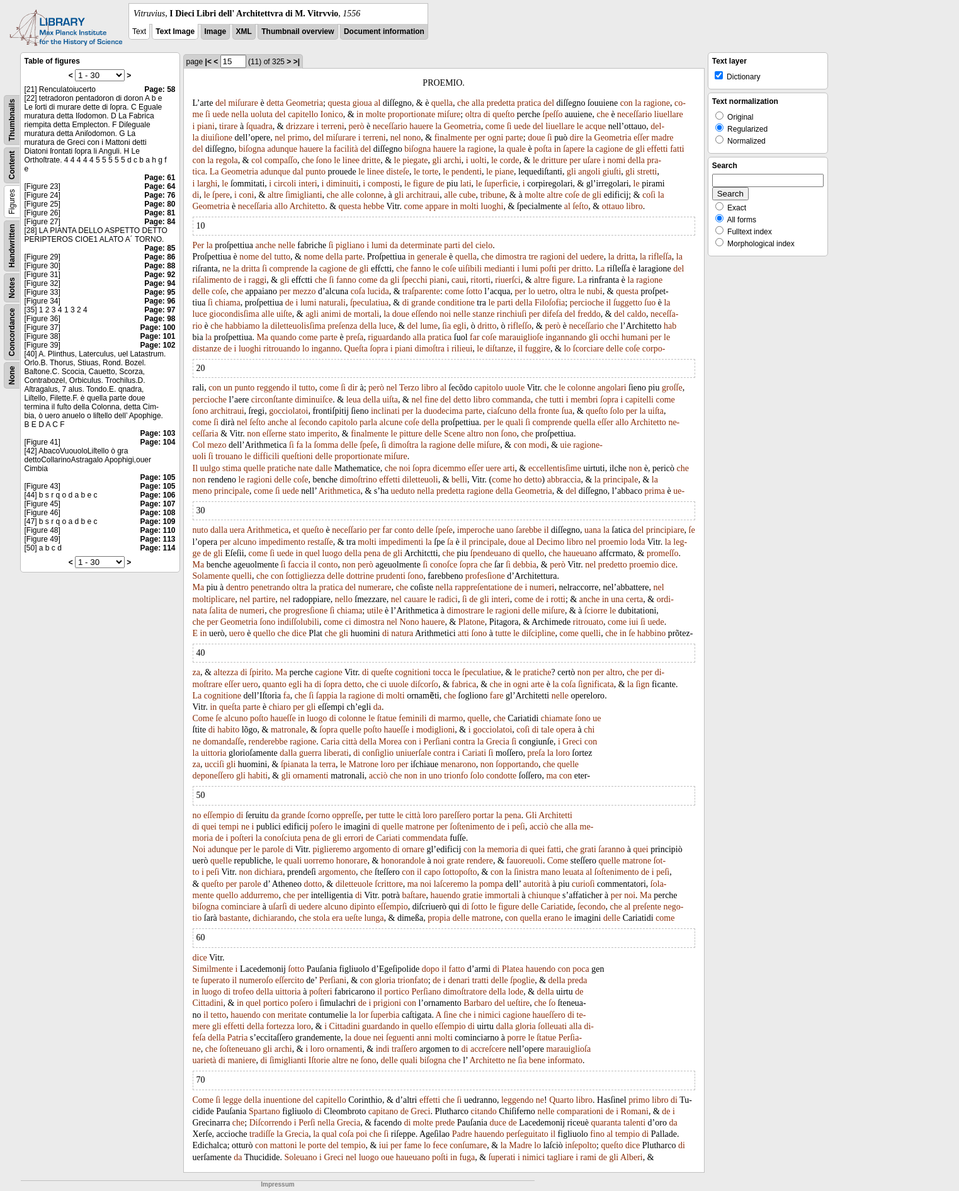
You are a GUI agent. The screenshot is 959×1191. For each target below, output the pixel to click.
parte (514, 137)
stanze (483, 314)
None (12, 375)
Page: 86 (159, 257)
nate (305, 468)
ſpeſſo (553, 114)
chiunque (544, 895)
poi (361, 1134)
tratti (480, 980)
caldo (636, 314)
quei (209, 826)
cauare (415, 599)
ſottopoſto (460, 872)
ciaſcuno (501, 411)
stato (296, 433)
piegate (415, 160)
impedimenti (400, 542)
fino (597, 1134)
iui (633, 622)
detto (462, 399)
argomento (372, 849)
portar (483, 815)
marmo (450, 718)
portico (396, 991)
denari (459, 980)
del (220, 103)
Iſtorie (319, 1060)
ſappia (327, 695)
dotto (313, 884)
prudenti (391, 576)
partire (264, 599)
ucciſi (214, 764)
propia (439, 918)
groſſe (672, 387)
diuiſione (216, 137)
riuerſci (507, 280)
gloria (385, 980)
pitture (411, 433)
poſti (548, 268)
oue (387, 1157)
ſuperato (215, 980)
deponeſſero (213, 775)
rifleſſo (519, 326)
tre (533, 256)
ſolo (617, 411)
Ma (262, 337)
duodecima (443, 411)
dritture (554, 160)
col (256, 160)
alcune (391, 422)
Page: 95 (159, 292)
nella (239, 114)
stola (321, 918)
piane (504, 171)
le (580, 126)
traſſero (404, 1049)
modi (537, 445)
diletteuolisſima (298, 326)
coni (246, 195)
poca (580, 969)
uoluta (262, 114)
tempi (229, 826)
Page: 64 (159, 186)
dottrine (360, 576)
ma (551, 775)
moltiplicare (214, 599)
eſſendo (425, 314)
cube (467, 195)
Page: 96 (159, 301)
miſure (449, 114)
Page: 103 (157, 433)
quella (442, 103)
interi (307, 183)
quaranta (606, 1122)
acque (595, 126)
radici (448, 599)
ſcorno (318, 815)
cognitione (222, 695)
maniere (241, 1060)
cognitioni (413, 672)
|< (208, 61)
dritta (625, 256)
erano (553, 918)
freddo (589, 314)
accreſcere (488, 1049)
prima (654, 491)
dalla (218, 530)
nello (344, 599)
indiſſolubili (298, 622)
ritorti (480, 280)
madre (663, 137)
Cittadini (208, 1003)
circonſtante (272, 399)
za (196, 672)
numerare (375, 587)
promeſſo (663, 553)
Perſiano (426, 991)
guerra (310, 753)
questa (338, 103)
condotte (501, 775)
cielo (483, 245)
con (626, 103)
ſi (207, 114)
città (349, 741)
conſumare (468, 1145)
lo (531, 291)
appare (436, 206)
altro (475, 433)
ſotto (474, 291)
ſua (567, 411)
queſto (503, 114)
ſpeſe (368, 445)
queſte (381, 672)
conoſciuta (282, 838)
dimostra (511, 256)
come (494, 126)
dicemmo (449, 468)
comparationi (580, 1111)
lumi (380, 245)
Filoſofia (550, 302)
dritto (581, 268)
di (487, 114)
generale (431, 256)
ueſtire (519, 1003)
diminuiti (342, 183)
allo (281, 206)
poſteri (242, 838)
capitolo (488, 387)
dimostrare (465, 610)
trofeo (243, 991)
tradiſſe (262, 1134)
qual (329, 1134)
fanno (421, 268)
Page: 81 (159, 212)
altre (275, 195)
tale (547, 729)
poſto (259, 718)
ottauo (613, 206)
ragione (657, 103)
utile (375, 610)
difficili (266, 456)
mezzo (304, 291)
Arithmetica (340, 491)
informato (565, 1060)
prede (445, 1122)
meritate (292, 1015)
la (638, 103)
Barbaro (477, 1003)
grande (423, 302)
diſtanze (499, 348)
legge (232, 1100)
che (463, 103)
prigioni (387, 1003)
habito (228, 729)
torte (431, 171)
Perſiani (437, 741)
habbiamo (242, 326)
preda (577, 980)
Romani (635, 1111)
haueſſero (549, 1015)
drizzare (300, 126)
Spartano (264, 1111)
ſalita (218, 610)
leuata (572, 872)
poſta (543, 149)
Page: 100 (157, 327)
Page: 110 (157, 530)
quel (312, 553)
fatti (677, 149)
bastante (233, 918)
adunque (282, 149)
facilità (346, 149)
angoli (589, 171)
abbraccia (564, 479)
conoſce (444, 564)
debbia (524, 564)
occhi (609, 337)
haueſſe (282, 718)
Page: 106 (157, 495)
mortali (366, 314)
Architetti (555, 815)
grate (456, 860)
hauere (421, 126)
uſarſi (277, 906)
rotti (558, 599)
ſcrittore (388, 884)
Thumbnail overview (297, 31)
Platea (512, 969)
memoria (502, 849)
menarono (458, 764)
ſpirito (260, 672)
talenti (634, 1122)
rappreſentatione (483, 587)
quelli (242, 576)
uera (237, 530)
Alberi (631, 1157)
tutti (557, 399)
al (377, 103)
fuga (467, 1157)
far (475, 337)
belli (459, 479)
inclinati (385, 411)
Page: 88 (159, 265)
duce (498, 1122)
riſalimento (212, 280)
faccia (298, 564)
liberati (336, 753)
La (214, 171)
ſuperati (502, 1157)
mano (550, 872)
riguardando (389, 337)
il (608, 302)
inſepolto (580, 1145)
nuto (200, 530)
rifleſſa (659, 256)
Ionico (332, 114)
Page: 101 (157, 336)
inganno (325, 348)
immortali (502, 895)
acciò (378, 775)
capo (432, 872)
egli (460, 326)
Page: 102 (157, 345)
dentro (237, 587)
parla (368, 422)
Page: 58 (159, 89)
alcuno (244, 542)
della (636, 160)
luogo (332, 553)
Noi (199, 849)
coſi (648, 195)
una (617, 599)
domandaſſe (223, 741)
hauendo (445, 895)
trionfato (412, 980)
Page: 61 (159, 177)
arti (509, 468)
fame (412, 1145)
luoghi (492, 206)
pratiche (282, 468)
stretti (647, 171)
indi (383, 1049)
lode (515, 991)
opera (566, 729)
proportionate (411, 114)
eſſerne (275, 433)
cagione (609, 149)
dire (577, 137)
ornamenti (311, 775)
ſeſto (580, 206)
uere (493, 468)
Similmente (213, 969)
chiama (227, 302)
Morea (390, 741)
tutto (282, 256)
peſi (518, 826)
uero (237, 633)
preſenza (342, 326)
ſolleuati (552, 1026)
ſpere (221, 195)
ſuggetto (627, 302)
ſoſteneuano (240, 1049)
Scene (454, 433)
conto (404, 530)
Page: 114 (157, 548)
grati (588, 849)
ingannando (565, 337)
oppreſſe (346, 815)
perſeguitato (527, 1134)
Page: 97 (159, 309)
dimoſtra (430, 348)
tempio (627, 1134)
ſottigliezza (305, 576)
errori (353, 838)
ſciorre (596, 610)
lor (364, 1015)
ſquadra (259, 126)
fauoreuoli (524, 860)
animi (331, 314)
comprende (289, 268)
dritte (371, 160)
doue (536, 137)
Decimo (550, 542)
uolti (478, 160)
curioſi (583, 884)
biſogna (252, 149)
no (197, 815)
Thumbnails (12, 120)
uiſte (284, 314)
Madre (520, 1145)
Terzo (409, 387)
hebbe (373, 206)
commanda (511, 399)
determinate (421, 245)
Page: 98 (159, 318)
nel (280, 137)
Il (195, 468)
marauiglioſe (521, 337)
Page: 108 (157, 512)
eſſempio (218, 815)
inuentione (281, 1100)
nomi (617, 160)
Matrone (363, 764)
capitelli (639, 399)
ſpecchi (414, 280)
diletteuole (354, 884)
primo (298, 137)
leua (353, 399)
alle (347, 195)
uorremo (319, 860)
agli (312, 314)
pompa (491, 884)
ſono (324, 160)
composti (384, 183)
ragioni (552, 256)
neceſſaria (255, 206)
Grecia (497, 741)
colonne (369, 195)
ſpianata (295, 764)
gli (640, 149)
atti (463, 633)
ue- (678, 491)
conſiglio (378, 753)
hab (670, 326)
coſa (358, 291)
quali (514, 422)
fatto (457, 969)
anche (265, 245)
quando (284, 337)
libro (634, 206)
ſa (450, 542)
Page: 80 (159, 204)
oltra (473, 114)
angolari (612, 387)
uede (220, 114)
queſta (230, 707)
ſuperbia (385, 1015)
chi (589, 729)
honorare (352, 860)
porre (516, 1037)
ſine (450, 1015)
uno (435, 775)
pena (372, 553)
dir (353, 387)
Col (199, 445)
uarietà (205, 1060)
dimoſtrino (358, 479)
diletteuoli (420, 479)
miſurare (243, 103)
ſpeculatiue (481, 672)
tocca (442, 672)
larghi (207, 183)
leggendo (517, 1100)
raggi (258, 280)
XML (244, 31)
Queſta (356, 348)
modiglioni (435, 729)
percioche (587, 302)
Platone (471, 622)
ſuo (649, 302)
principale (620, 479)
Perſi (306, 1122)
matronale (288, 729)
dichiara (268, 872)
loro (563, 753)
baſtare (414, 895)
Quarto (561, 1100)
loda (637, 542)
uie (565, 445)
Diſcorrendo (270, 1122)
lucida (378, 291)
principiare (665, 530)
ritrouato (588, 622)
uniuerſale (413, 753)
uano (504, 530)
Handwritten (12, 246)
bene (537, 1060)
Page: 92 (159, 274)
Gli (531, 815)
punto (315, 171)
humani (634, 337)
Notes (12, 287)
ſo (551, 1003)
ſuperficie (501, 183)
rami (589, 1157)
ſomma (326, 445)
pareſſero (454, 815)
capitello (303, 114)
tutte (503, 633)
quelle (254, 468)
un (228, 387)
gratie (472, 895)
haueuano (580, 553)
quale (516, 149)
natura (402, 633)
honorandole (403, 860)
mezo (216, 445)
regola (227, 160)
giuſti (612, 171)
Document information (384, 31)
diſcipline (538, 633)
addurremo (260, 895)
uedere (591, 256)
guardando (380, 1026)
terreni (332, 126)
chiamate (557, 718)
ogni (495, 137)
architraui (423, 195)
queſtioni (297, 456)
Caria (330, 741)
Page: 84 (159, 221)
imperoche (475, 530)
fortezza (280, 1026)
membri (584, 399)
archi (453, 160)
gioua (362, 103)
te (196, 980)
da (394, 245)
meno (202, 491)
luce (200, 314)
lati (466, 183)
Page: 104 (157, 442)
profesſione (485, 576)
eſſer (641, 137)
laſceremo (451, 884)
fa (299, 445)
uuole (515, 387)
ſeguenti (400, 1037)
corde (509, 160)
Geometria (304, 103)
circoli (285, 183)
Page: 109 (157, 521)
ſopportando (517, 764)
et (296, 530)
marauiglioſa (568, 1049)
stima (231, 468)
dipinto (362, 906)
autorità (536, 884)
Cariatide (557, 906)
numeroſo (256, 980)
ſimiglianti (303, 195)
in (359, 114)
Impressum (277, 1184)
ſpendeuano (490, 553)
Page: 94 (159, 283)
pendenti (466, 171)
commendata (425, 838)
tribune (492, 195)
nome (249, 256)
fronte (548, 411)
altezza (225, 672)
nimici (489, 1015)
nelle (286, 245)
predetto (612, 564)
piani (206, 126)
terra (327, 764)
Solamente (211, 576)
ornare (413, 849)
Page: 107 (157, 503)
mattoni (283, 1145)
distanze (207, 348)
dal (298, 171)
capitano (383, 1111)
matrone (420, 826)
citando (484, 1111)
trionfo (456, 775)
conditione (456, 302)
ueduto (403, 491)
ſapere (573, 149)
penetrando (270, 587)
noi (445, 314)
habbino (651, 633)
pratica (529, 103)
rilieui (461, 348)
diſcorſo (424, 684)
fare (497, 695)
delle (201, 291)
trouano (228, 456)
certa (634, 599)
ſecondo (313, 422)
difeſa (552, 314)
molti (469, 206)
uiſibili (470, 268)
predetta (501, 103)
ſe (692, 530)
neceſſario (634, 114)
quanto (275, 684)
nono (412, 137)
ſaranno (611, 849)
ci (348, 622)
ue (597, 718)
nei (378, 1037)
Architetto (307, 206)
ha (308, 684)
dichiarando (273, 918)
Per (199, 245)
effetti (657, 149)
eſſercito (289, 980)
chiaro (280, 707)
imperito (322, 433)
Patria (237, 1037)
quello (533, 553)
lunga (373, 918)
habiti (257, 775)
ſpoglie (522, 980)
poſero (321, 826)
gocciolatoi (288, 411)
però (357, 126)
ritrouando (281, 348)
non (253, 433)
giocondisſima (234, 314)
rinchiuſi (511, 314)
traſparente (421, 291)
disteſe (397, 171)
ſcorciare (588, 348)
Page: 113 (157, 539)
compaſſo (280, 160)
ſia (446, 326)
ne (226, 268)
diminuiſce (313, 399)
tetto (218, 1015)
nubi (595, 291)
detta (274, 103)
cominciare (240, 906)
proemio (613, 542)
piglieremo (332, 849)
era (337, 918)
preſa (354, 337)
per (479, 137)
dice (668, 564)
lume (429, 326)
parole (273, 849)
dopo (431, 969)
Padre (462, 1134)
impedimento (282, 542)
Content (12, 165)
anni (424, 1037)
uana (592, 530)
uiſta (390, 399)
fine (431, 399)
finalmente (453, 137)
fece (440, 1145)
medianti (499, 268)
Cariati (474, 753)
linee (351, 160)
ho (517, 479)
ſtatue (387, 718)
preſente (647, 906)
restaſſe (319, 542)
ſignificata (596, 684)
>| (296, 61)
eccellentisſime (554, 468)
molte (375, 114)
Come (203, 718)
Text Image (175, 31)
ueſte (353, 918)
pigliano (350, 245)
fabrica (463, 684)
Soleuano (300, 1157)
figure (423, 183)
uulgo (210, 468)
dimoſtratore (465, 991)
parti (452, 245)
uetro (546, 291)
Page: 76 (159, 195)
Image (216, 31)
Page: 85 (159, 248)
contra (464, 741)
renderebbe (268, 741)
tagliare (560, 1157)
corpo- (654, 348)
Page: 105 (157, 477)
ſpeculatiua (369, 302)
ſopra (379, 348)
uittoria (213, 753)
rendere (480, 860)
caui (458, 280)
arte (537, 684)
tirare (228, 126)
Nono (409, 622)
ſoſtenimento (472, 826)
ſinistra (526, 872)
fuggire (537, 348)
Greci (572, 741)
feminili (412, 718)
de (629, 149)
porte (317, 1145)
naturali (332, 302)
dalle (323, 468)
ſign (643, 684)
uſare (592, 160)
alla (478, 103)
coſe (572, 195)
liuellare (668, 114)
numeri (542, 587)
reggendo (273, 387)
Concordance (12, 332)
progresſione (305, 610)
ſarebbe (529, 530)
